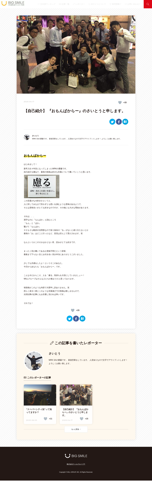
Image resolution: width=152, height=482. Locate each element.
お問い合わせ (135, 4)
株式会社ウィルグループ (76, 466)
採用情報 (121, 4)
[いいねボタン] (120, 102)
